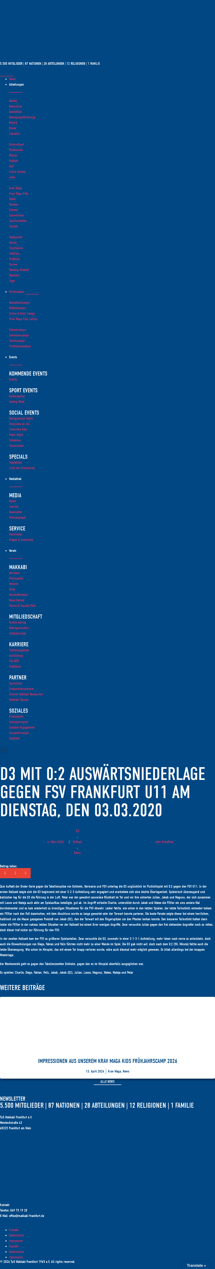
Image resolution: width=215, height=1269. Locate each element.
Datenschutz (16, 1235)
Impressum (16, 1241)
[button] (4, 750)
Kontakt (13, 1230)
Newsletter (12, 1098)
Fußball (77, 842)
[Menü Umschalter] (7, 75)
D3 (77, 831)
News (77, 853)
